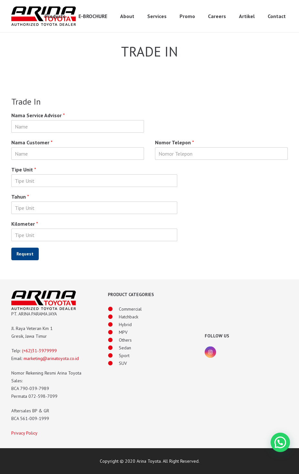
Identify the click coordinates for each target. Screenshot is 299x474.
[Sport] (113, 355)
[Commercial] (113, 309)
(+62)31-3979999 (39, 351)
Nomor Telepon (174, 142)
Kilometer (24, 224)
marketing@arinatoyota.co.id (51, 358)
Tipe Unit (23, 169)
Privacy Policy (24, 433)
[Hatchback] (113, 317)
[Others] (113, 340)
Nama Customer (32, 142)
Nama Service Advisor (38, 115)
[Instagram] (210, 352)
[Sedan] (113, 348)
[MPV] (113, 332)
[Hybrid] (113, 324)
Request (25, 254)
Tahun (20, 196)
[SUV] (113, 363)
